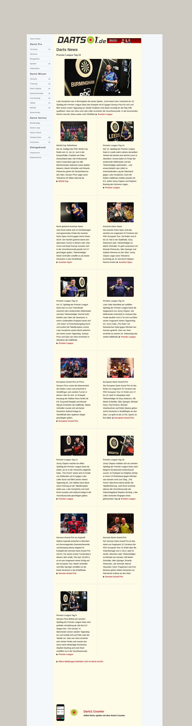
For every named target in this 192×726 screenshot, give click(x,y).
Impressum (35, 153)
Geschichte (35, 112)
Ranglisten (35, 59)
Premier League (105, 114)
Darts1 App (35, 128)
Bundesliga (35, 123)
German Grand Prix (67, 573)
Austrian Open (65, 262)
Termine (33, 54)
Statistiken (35, 68)
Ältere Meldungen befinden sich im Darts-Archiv (81, 661)
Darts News (35, 39)
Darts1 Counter (94, 711)
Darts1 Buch (35, 133)
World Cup (63, 181)
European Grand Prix (68, 421)
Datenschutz (35, 157)
